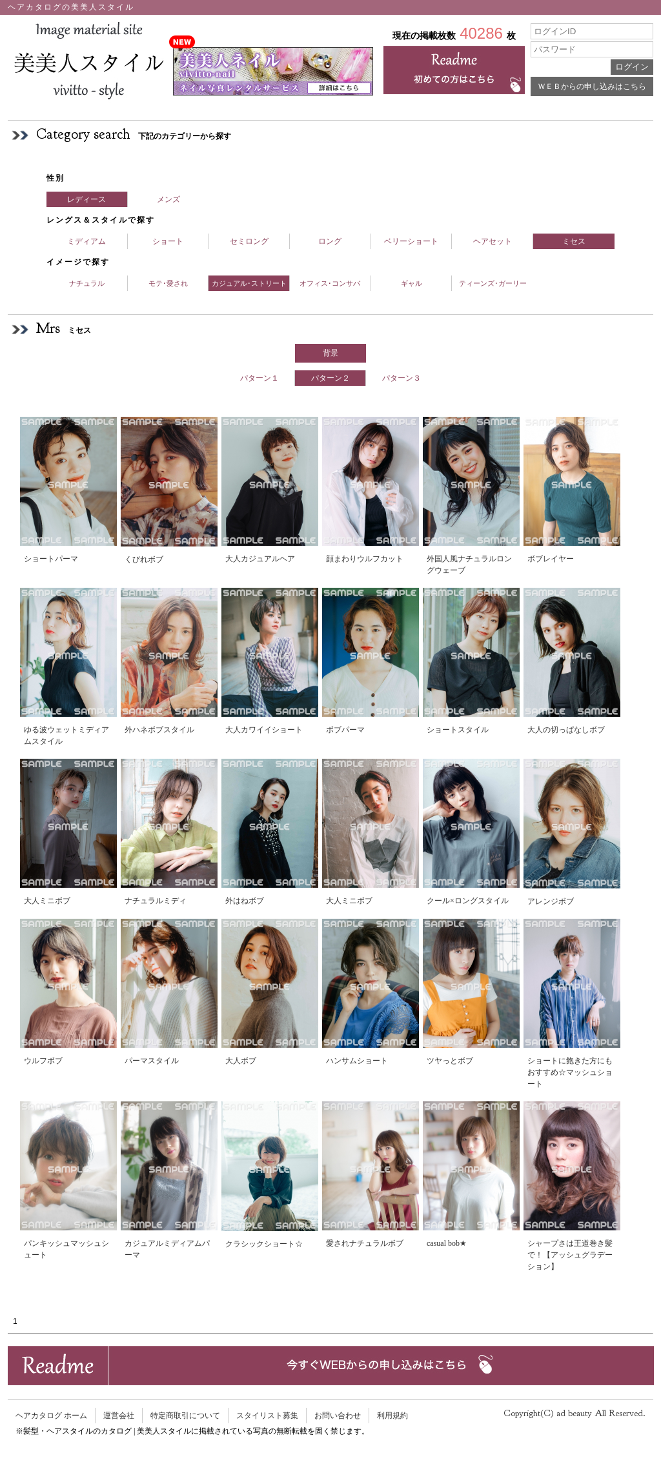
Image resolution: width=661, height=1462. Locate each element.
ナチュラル (87, 283)
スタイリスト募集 (267, 1415)
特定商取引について (185, 1415)
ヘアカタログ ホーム (51, 1415)
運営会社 (118, 1415)
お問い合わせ (337, 1415)
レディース (86, 199)
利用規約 (392, 1415)
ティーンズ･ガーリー (493, 283)
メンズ (168, 199)
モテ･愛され (168, 283)
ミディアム (86, 241)
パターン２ (330, 378)
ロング (329, 241)
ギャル (411, 283)
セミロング (249, 241)
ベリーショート (411, 241)
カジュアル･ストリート (249, 283)
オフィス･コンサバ (330, 283)
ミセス (573, 241)
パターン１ (259, 378)
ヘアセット (492, 241)
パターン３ (401, 378)
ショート (167, 241)
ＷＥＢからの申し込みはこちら (592, 86)
